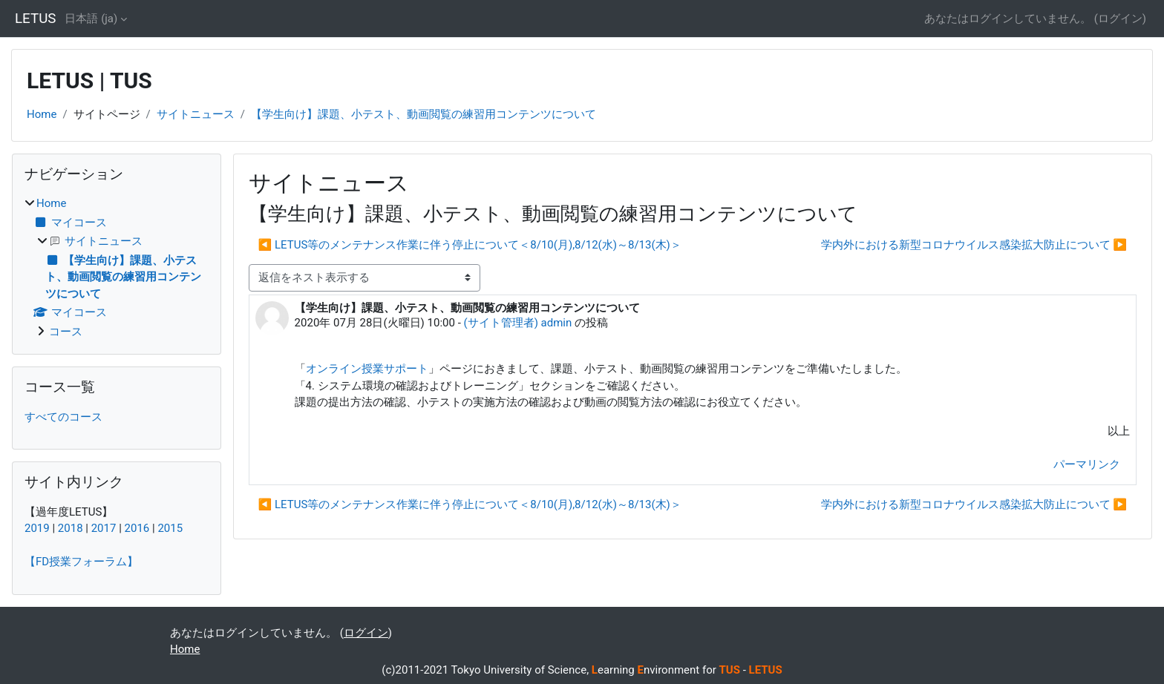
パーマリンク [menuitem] (1086, 464)
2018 (70, 528)
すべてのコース (63, 417)
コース (65, 331)
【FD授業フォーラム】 (81, 561)
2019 (37, 528)
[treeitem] (116, 267)
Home (41, 114)
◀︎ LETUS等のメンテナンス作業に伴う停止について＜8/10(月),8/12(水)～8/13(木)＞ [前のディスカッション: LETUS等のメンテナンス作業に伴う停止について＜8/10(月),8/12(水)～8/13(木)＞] (469, 244)
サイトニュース (196, 114)
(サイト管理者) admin (518, 322)
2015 (170, 528)
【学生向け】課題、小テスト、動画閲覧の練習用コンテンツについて (423, 114)
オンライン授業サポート (367, 368)
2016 (137, 528)
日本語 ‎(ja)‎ (91, 18)
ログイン (1120, 18)
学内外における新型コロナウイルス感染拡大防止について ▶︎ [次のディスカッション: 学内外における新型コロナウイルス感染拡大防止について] (974, 244)
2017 (104, 528)
